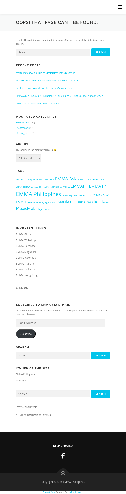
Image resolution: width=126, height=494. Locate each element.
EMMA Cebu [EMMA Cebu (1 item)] (83, 179)
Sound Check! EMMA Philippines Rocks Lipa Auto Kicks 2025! (47, 80)
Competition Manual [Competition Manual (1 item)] (36, 179)
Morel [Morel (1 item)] (106, 202)
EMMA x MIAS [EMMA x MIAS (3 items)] (100, 195)
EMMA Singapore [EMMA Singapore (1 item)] (69, 195)
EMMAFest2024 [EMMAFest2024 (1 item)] (23, 187)
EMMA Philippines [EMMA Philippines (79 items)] (38, 194)
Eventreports (23, 127)
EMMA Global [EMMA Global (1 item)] (37, 187)
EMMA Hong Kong (27, 275)
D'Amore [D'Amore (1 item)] (50, 179)
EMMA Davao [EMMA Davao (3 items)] (98, 179)
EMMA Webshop (26, 240)
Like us (22, 287)
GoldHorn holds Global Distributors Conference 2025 (44, 88)
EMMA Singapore (26, 252)
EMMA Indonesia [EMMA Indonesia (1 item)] (51, 187)
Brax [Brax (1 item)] (24, 179)
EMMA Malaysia (25, 269)
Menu (120, 6)
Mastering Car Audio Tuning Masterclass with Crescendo (45, 72)
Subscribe (26, 334)
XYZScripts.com (76, 492)
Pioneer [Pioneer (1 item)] (46, 209)
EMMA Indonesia (26, 257)
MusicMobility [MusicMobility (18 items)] (29, 208)
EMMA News (22, 122)
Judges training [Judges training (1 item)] (50, 202)
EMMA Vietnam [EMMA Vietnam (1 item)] (85, 195)
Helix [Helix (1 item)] (40, 202)
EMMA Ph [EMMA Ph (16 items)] (98, 186)
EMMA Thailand (25, 263)
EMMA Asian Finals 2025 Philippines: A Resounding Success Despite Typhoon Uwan (59, 95)
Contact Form (49, 492)
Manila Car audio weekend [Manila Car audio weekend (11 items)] (80, 201)
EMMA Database (26, 246)
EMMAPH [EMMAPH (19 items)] (80, 186)
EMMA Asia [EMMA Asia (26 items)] (66, 179)
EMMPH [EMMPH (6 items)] (22, 202)
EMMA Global (24, 234)
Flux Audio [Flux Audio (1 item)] (33, 202)
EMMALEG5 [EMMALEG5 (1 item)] (64, 187)
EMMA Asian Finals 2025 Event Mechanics (38, 103)
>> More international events (33, 415)
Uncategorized (23, 133)
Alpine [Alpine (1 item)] (19, 179)
